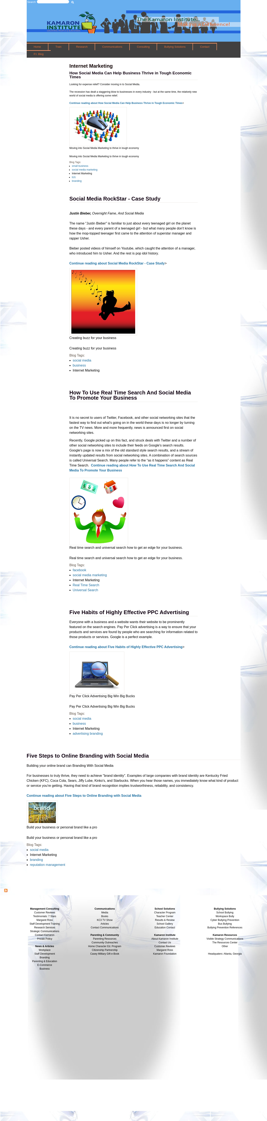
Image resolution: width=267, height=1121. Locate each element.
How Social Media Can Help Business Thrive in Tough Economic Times (130, 75)
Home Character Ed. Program (104, 946)
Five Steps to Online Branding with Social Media (88, 756)
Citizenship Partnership (104, 950)
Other (225, 946)
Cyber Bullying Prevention (224, 920)
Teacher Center (164, 916)
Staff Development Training (45, 923)
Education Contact (165, 927)
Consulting (143, 46)
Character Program (164, 912)
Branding (45, 957)
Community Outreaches (105, 942)
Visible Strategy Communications (225, 938)
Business (45, 968)
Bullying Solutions (174, 46)
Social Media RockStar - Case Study (115, 199)
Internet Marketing (82, 173)
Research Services (44, 927)
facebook (79, 570)
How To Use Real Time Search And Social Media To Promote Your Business (130, 395)
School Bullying (224, 912)
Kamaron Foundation (164, 953)
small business (80, 166)
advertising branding (88, 733)
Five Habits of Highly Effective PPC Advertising (129, 612)
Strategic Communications (44, 931)
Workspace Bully (224, 916)
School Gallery (165, 923)
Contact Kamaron (44, 935)
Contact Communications (105, 927)
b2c (74, 177)
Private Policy (44, 938)
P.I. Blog (38, 54)
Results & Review (165, 920)
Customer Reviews (164, 946)
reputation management (47, 865)
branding (77, 181)
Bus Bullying (225, 923)
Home (37, 46)
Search (31, 2)
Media (104, 912)
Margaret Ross (45, 920)
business (79, 365)
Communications (112, 46)
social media (82, 360)
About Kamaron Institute (164, 938)
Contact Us (165, 942)
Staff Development (44, 953)
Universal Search (85, 590)
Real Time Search (86, 585)
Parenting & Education (44, 961)
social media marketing (85, 169)
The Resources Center (225, 942)
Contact (204, 46)
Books (104, 916)
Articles (105, 923)
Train (58, 46)
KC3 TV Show (104, 920)
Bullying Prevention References (224, 927)
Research (82, 46)
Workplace (44, 950)
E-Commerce (44, 965)
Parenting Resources (104, 938)
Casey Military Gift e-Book (104, 953)
